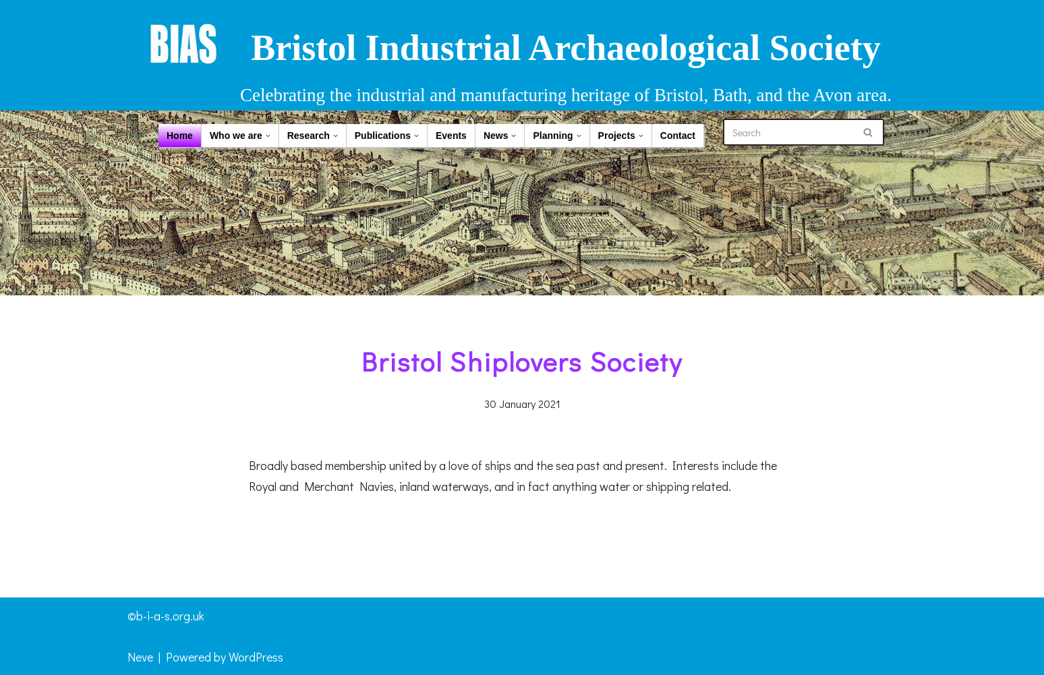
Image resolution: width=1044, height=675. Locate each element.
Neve (140, 657)
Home (180, 135)
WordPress (256, 657)
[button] (268, 136)
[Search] (788, 132)
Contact (677, 135)
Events (451, 135)
